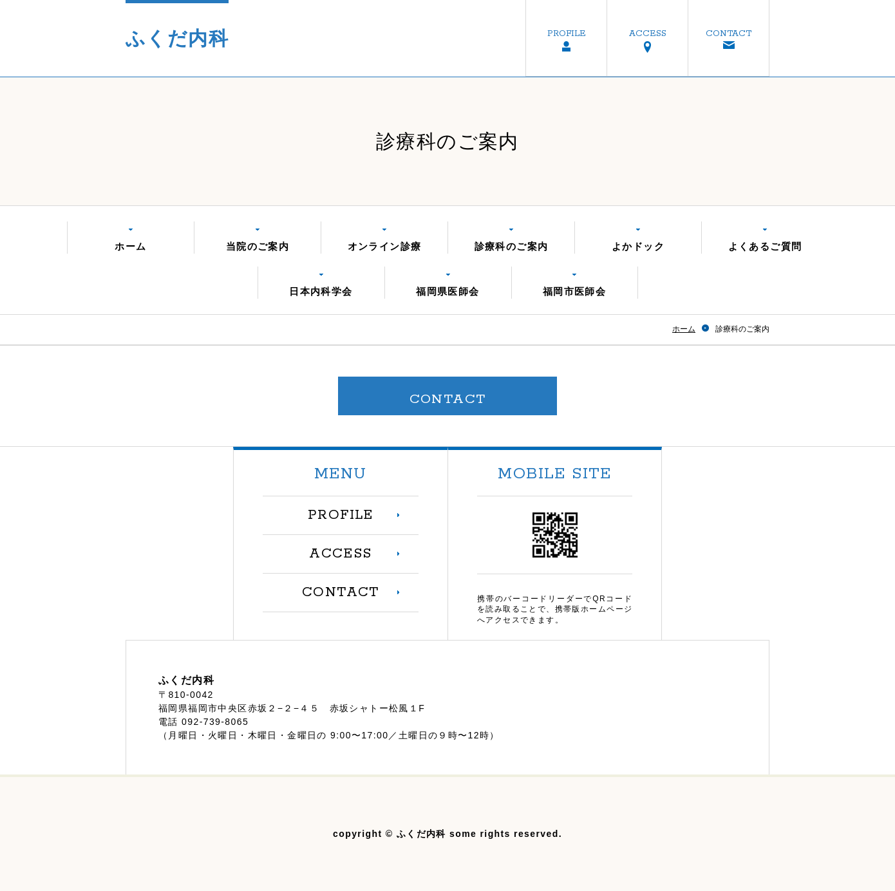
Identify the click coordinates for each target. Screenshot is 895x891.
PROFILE (566, 33)
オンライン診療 (385, 246)
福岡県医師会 (447, 291)
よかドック (638, 246)
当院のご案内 (257, 246)
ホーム (130, 246)
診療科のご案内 (512, 246)
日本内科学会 (320, 291)
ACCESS (647, 33)
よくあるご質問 (765, 246)
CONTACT (728, 33)
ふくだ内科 (177, 38)
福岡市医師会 (574, 291)
